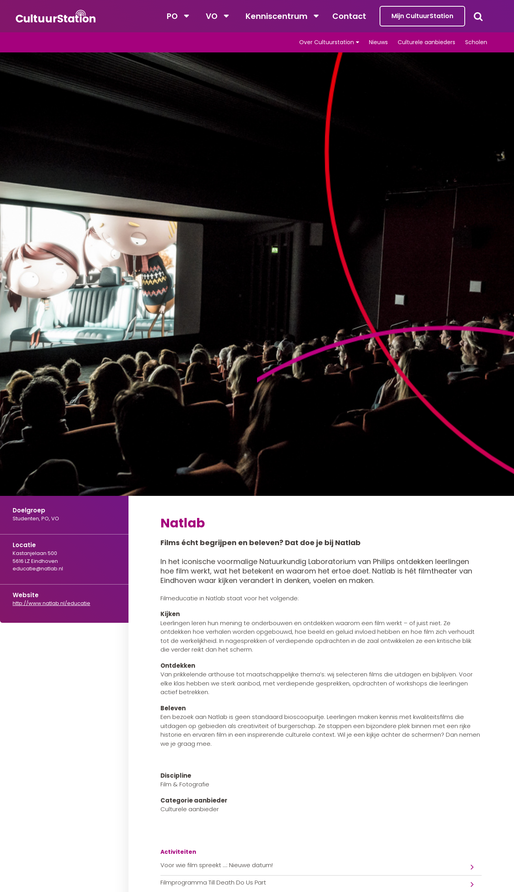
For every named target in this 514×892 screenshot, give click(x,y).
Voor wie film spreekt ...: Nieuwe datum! (216, 865)
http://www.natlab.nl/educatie (51, 603)
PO (172, 16)
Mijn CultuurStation (422, 15)
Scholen (476, 42)
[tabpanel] (257, 297)
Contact (349, 16)
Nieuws (378, 42)
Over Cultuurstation (326, 42)
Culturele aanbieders (426, 42)
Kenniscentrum (276, 16)
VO (212, 16)
